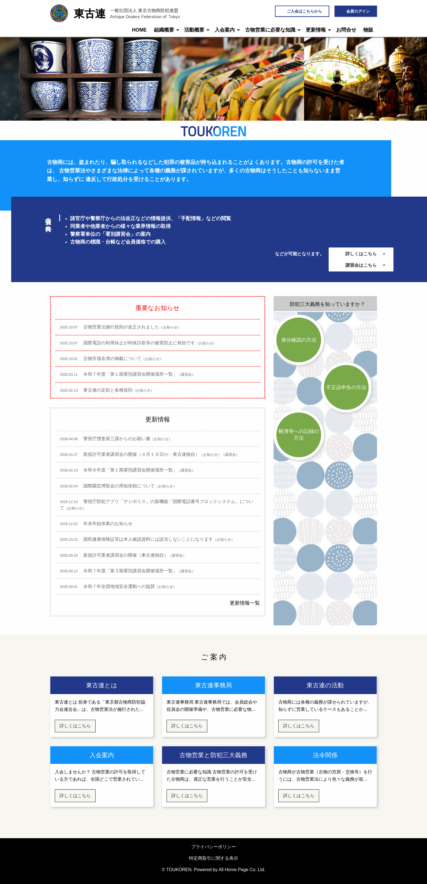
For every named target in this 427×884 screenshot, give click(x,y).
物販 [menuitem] (368, 30)
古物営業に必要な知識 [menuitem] (270, 30)
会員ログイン (358, 11)
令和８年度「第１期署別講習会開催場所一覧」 (130, 470)
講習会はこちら (361, 265)
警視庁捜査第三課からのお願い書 (118, 438)
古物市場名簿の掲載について (114, 358)
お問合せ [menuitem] (346, 30)
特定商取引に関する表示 (213, 858)
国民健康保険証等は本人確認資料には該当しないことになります (149, 539)
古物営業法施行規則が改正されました (123, 327)
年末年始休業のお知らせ (98, 523)
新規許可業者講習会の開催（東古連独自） (125, 555)
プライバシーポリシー (213, 846)
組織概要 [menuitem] (164, 30)
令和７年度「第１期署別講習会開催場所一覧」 (130, 374)
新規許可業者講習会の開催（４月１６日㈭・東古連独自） (152, 454)
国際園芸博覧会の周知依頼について (120, 485)
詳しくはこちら (361, 253)
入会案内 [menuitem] (225, 30)
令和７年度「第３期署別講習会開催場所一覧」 (130, 570)
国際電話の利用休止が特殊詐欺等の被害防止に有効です (140, 342)
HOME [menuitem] (139, 30)
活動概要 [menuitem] (194, 30)
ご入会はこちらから (304, 11)
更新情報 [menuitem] (316, 30)
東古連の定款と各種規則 (109, 390)
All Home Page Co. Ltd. (242, 869)
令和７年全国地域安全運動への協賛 (120, 586)
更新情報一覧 (245, 603)
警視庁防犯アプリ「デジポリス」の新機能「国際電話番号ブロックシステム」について (156, 504)
